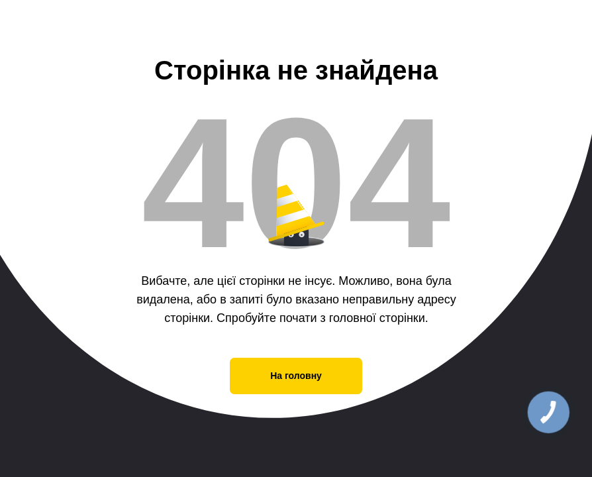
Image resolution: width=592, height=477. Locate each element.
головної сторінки (377, 318)
